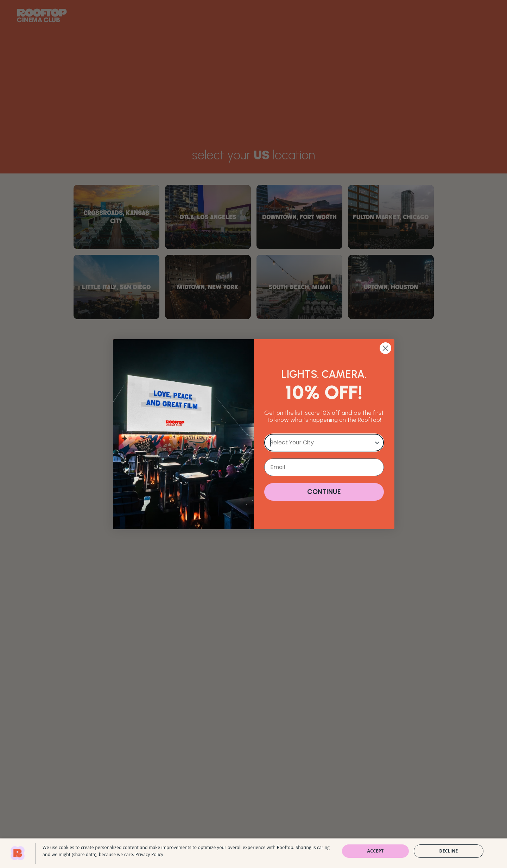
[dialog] (253, 853)
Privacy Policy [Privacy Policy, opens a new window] (149, 854)
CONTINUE (324, 491)
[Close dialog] (385, 348)
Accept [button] (375, 851)
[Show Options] (377, 442)
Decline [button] (448, 851)
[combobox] (322, 442)
